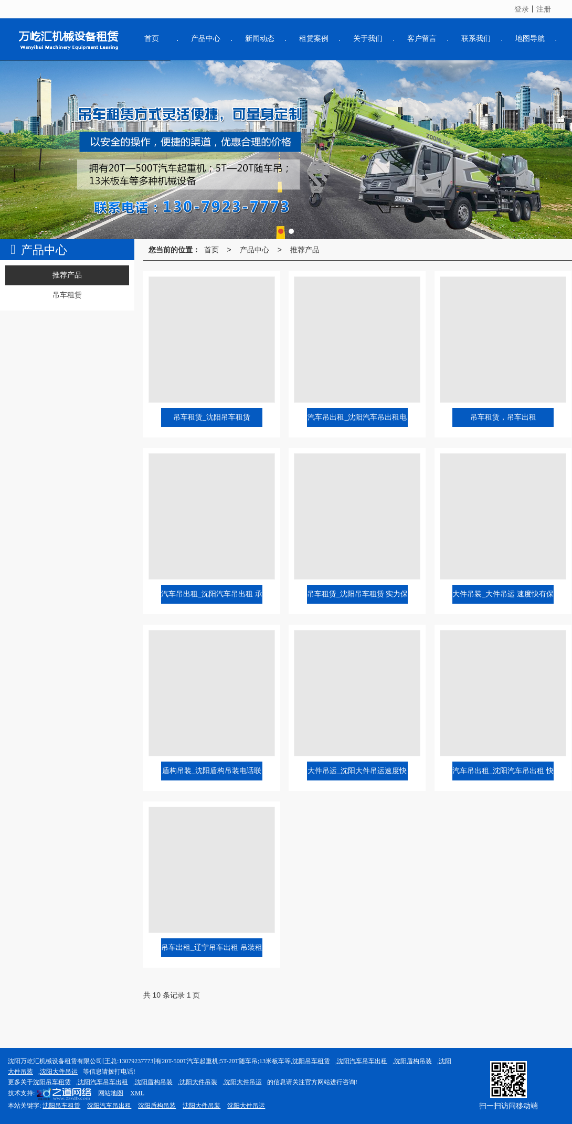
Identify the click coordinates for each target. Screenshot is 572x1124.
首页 (211, 249)
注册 (543, 9)
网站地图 (110, 1093)
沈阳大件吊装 (198, 1082)
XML (137, 1093)
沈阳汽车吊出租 (109, 1105)
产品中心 (254, 249)
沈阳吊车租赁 (311, 1061)
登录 (521, 9)
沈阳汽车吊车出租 (362, 1061)
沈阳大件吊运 (59, 1071)
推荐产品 (305, 249)
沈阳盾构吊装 (413, 1061)
